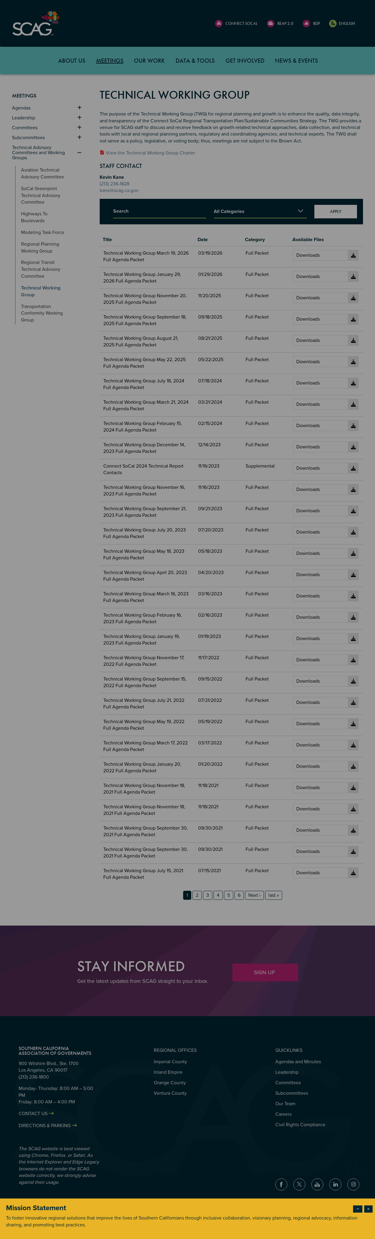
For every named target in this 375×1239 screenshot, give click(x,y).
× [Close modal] (368, 1209)
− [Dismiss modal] (357, 1209)
